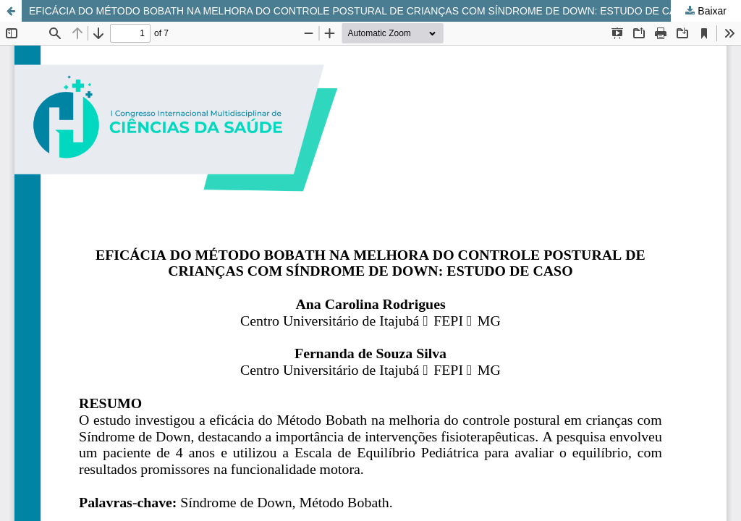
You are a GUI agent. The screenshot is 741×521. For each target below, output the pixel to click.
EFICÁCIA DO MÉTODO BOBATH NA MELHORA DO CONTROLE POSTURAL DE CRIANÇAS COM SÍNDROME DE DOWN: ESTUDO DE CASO (360, 11)
